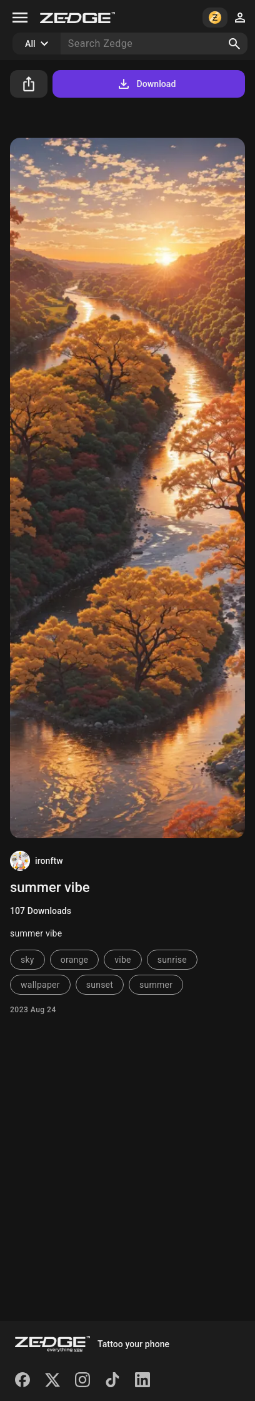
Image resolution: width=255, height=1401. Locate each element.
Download (146, 83)
